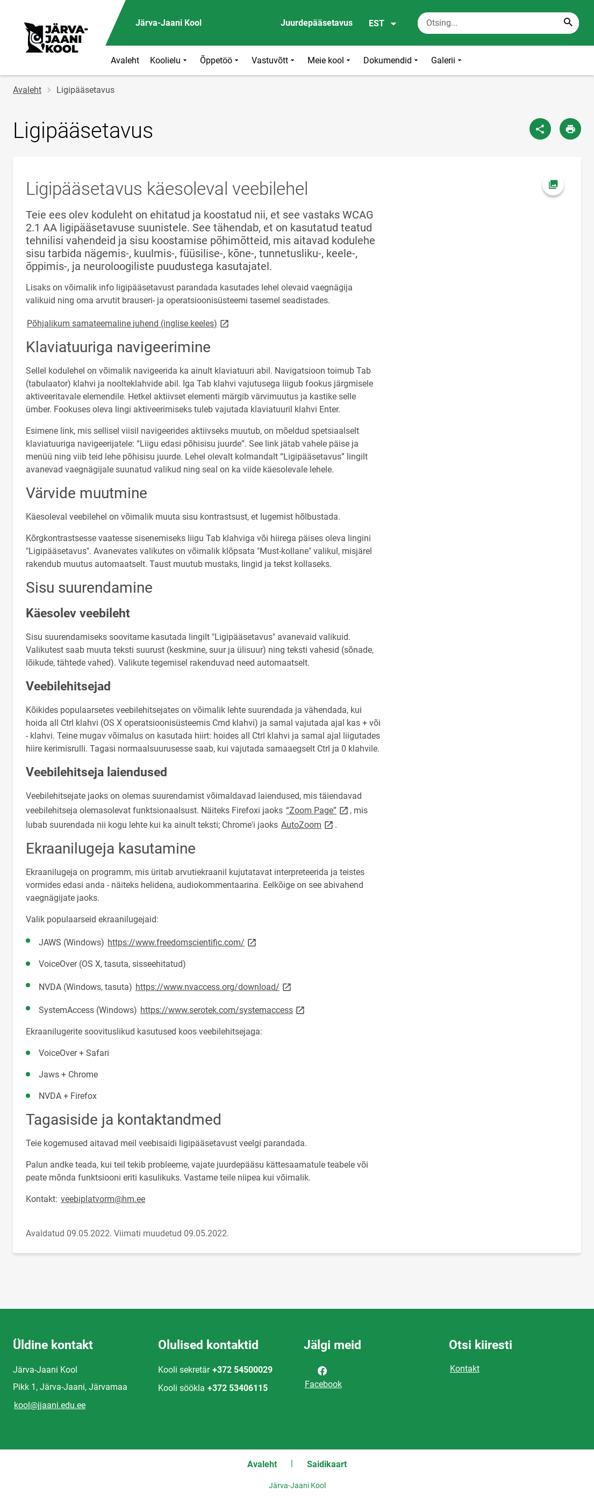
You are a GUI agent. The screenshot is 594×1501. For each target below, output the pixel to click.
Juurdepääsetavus (317, 23)
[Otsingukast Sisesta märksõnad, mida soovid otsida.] (498, 23)
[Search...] (568, 23)
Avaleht (125, 60)
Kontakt (465, 1369)
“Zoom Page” (318, 809)
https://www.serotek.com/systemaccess (223, 1009)
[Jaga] (540, 129)
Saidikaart (327, 1464)
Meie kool (330, 60)
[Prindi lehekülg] (570, 129)
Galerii (447, 60)
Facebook (323, 1376)
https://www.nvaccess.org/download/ (214, 986)
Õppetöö (220, 60)
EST (383, 23)
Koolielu (169, 60)
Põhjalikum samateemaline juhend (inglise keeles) (129, 323)
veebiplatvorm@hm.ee (103, 1199)
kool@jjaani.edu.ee (49, 1405)
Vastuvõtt (274, 60)
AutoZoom (308, 824)
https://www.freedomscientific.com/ (183, 942)
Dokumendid (391, 60)
